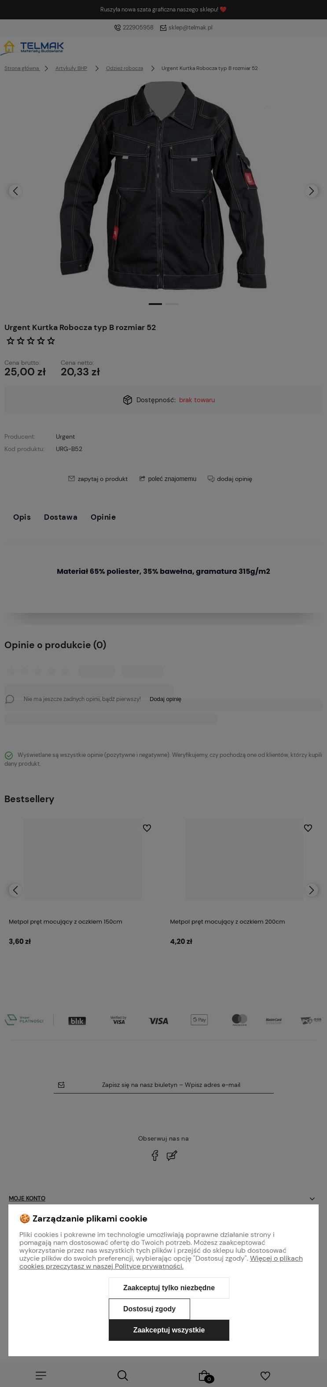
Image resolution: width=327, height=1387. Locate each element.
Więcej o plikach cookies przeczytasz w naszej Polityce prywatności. (161, 1262)
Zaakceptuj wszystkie (169, 1330)
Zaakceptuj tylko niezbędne (169, 1288)
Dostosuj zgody (149, 1309)
